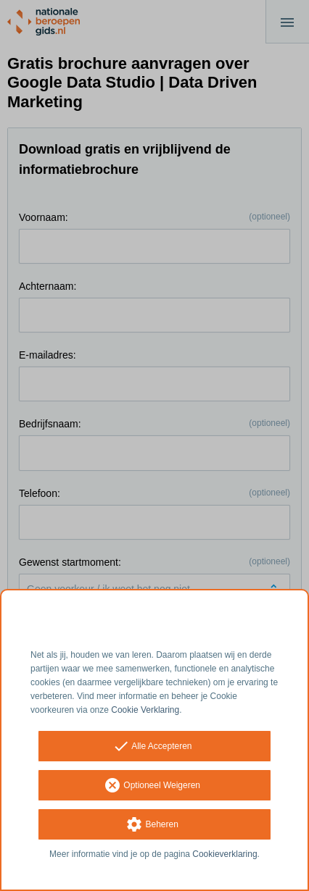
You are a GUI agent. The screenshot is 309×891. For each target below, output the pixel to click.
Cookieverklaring (224, 854)
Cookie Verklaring (145, 710)
